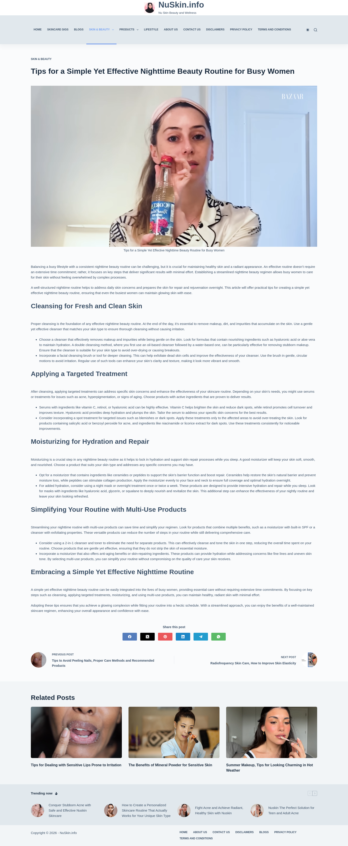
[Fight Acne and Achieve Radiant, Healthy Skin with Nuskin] (184, 810)
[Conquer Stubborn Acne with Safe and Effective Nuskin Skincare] (37, 810)
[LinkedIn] (183, 637)
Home (38, 29)
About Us (171, 29)
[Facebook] (130, 637)
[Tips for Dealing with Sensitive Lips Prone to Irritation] (76, 732)
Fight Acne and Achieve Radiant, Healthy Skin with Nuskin (219, 810)
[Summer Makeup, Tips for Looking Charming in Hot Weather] (271, 732)
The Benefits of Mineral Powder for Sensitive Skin (170, 765)
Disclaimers (215, 29)
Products (129, 29)
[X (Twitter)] (147, 637)
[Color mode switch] (307, 30)
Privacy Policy (241, 29)
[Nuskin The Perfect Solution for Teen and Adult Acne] (257, 810)
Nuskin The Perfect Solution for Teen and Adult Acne (291, 810)
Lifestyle (151, 29)
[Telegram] (201, 637)
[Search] (315, 30)
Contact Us (192, 29)
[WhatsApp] (218, 637)
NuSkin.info (181, 4)
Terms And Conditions (274, 29)
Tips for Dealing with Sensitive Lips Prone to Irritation (76, 765)
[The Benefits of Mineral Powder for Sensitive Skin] (174, 732)
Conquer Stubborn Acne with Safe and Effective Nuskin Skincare (70, 810)
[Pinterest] (165, 637)
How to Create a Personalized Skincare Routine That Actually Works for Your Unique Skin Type (146, 810)
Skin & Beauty (102, 29)
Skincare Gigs (58, 29)
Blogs (79, 29)
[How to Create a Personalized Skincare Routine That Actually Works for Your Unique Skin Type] (110, 810)
